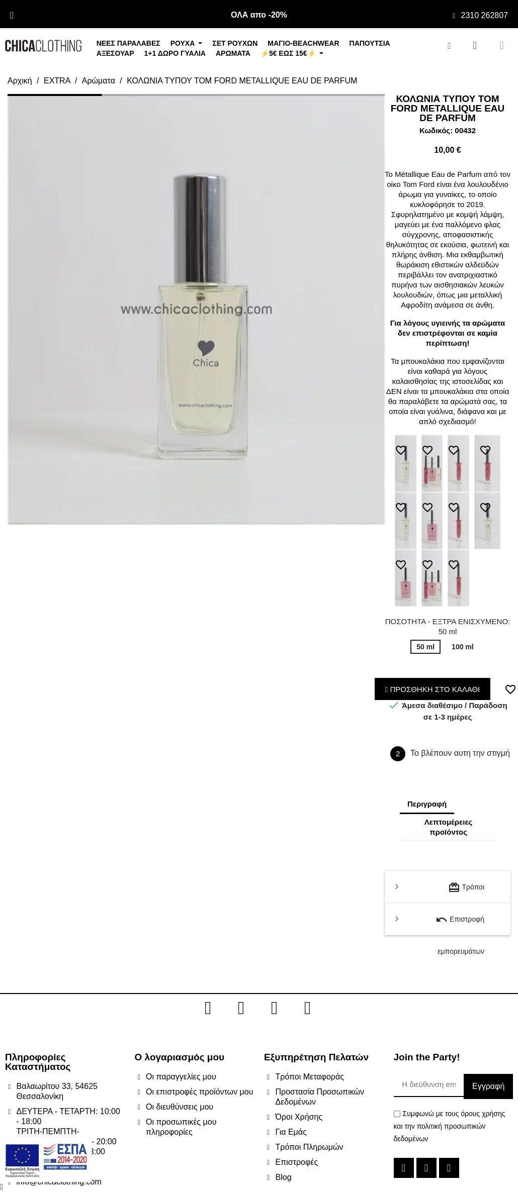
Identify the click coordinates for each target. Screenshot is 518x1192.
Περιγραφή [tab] (427, 804)
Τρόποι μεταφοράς (466, 892)
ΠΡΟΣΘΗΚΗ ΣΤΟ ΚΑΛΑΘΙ (432, 689)
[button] (15, 309)
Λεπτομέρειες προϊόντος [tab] (448, 827)
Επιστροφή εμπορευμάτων (460, 924)
